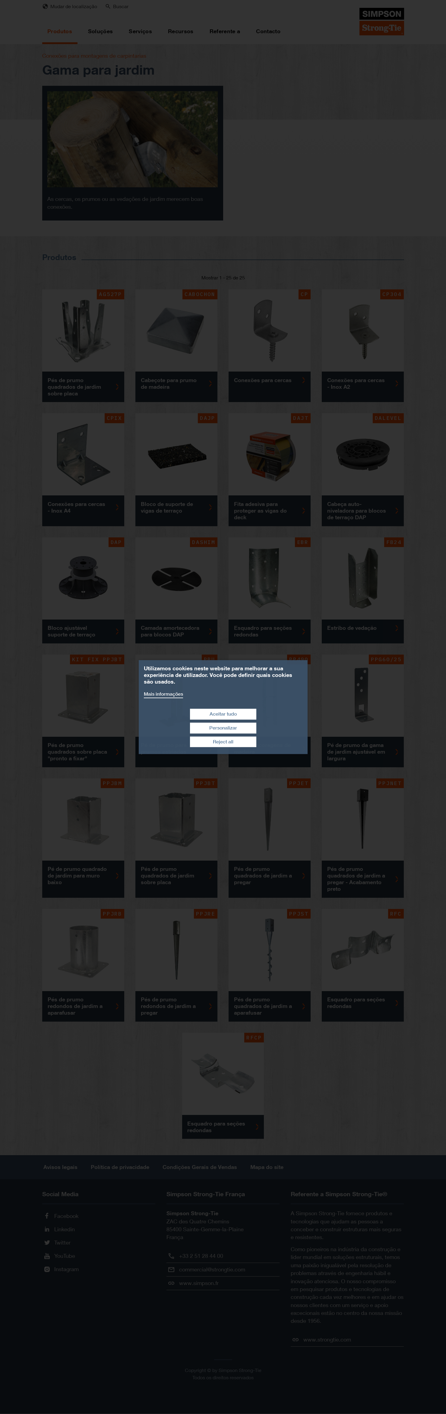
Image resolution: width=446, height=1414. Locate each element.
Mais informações (163, 694)
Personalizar (223, 728)
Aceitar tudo (223, 714)
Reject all (223, 742)
